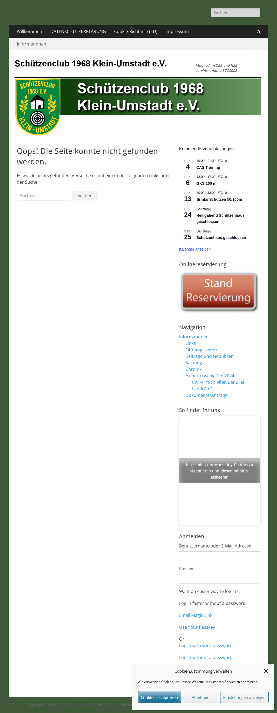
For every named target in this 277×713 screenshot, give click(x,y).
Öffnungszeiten (201, 350)
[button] (266, 671)
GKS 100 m (206, 183)
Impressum (177, 31)
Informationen (31, 44)
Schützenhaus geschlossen (221, 237)
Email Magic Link (195, 615)
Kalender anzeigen (195, 249)
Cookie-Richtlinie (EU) (135, 31)
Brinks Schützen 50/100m (219, 199)
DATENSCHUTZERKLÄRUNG (78, 31)
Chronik (194, 369)
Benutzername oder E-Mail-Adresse (215, 546)
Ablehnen (200, 697)
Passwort (188, 569)
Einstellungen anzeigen (244, 697)
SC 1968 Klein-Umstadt (76, 704)
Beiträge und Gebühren (210, 356)
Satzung (194, 363)
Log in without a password (206, 657)
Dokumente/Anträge (206, 395)
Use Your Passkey (197, 627)
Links (191, 343)
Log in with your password (206, 646)
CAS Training (208, 167)
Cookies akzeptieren (159, 697)
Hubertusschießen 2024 (210, 376)
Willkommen (29, 31)
